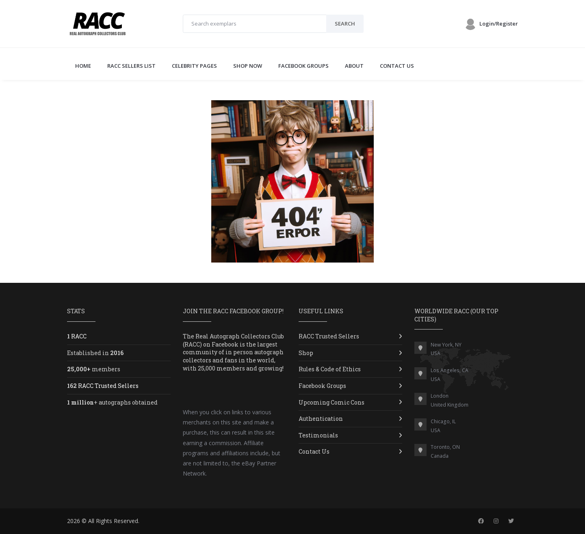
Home (83, 65)
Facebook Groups (322, 386)
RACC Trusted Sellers (329, 336)
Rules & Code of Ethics (330, 369)
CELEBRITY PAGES (194, 65)
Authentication (321, 418)
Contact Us (314, 451)
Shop (306, 353)
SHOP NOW (247, 65)
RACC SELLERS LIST (131, 65)
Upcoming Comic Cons (331, 402)
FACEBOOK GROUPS (303, 65)
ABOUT (354, 65)
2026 (73, 521)
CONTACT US (397, 65)
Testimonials (318, 435)
